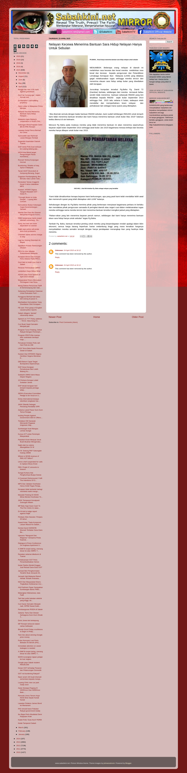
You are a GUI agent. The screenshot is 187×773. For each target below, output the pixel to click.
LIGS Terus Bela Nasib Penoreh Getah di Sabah (30, 349)
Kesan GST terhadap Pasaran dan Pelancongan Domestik (30, 669)
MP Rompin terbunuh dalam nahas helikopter (29, 625)
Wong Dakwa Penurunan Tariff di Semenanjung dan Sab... (30, 287)
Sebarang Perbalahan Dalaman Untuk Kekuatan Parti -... (30, 292)
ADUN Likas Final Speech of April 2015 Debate (29, 276)
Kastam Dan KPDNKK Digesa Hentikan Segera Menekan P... (29, 356)
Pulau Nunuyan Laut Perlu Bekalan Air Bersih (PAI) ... (29, 641)
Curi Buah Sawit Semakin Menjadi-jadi (28, 325)
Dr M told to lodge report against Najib (27, 512)
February (22, 731)
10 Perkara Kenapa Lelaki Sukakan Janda (28, 381)
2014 (18, 739)
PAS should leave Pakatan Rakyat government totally (29, 710)
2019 (18, 60)
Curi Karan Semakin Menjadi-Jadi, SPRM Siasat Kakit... (29, 605)
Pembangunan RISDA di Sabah (30, 609)
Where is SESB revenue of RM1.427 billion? (28, 457)
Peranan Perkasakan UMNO (29, 268)
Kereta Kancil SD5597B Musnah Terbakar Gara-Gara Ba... (30, 530)
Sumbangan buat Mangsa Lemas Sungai (28, 430)
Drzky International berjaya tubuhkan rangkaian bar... (29, 400)
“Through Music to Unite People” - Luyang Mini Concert (27, 199)
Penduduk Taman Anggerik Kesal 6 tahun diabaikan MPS (28, 184)
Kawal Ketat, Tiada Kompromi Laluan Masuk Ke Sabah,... (29, 523)
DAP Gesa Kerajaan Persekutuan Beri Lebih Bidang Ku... (28, 369)
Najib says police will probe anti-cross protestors (28, 230)
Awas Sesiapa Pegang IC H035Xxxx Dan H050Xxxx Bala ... (29, 690)
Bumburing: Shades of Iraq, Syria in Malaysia (28, 167)
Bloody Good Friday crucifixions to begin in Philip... (30, 630)
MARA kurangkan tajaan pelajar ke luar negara (30, 658)
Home (96, 317)
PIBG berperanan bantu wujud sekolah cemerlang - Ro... (30, 219)
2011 (18, 749)
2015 (18, 70)
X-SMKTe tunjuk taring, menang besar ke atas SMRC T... (30, 550)
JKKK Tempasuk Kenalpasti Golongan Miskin (29, 501)
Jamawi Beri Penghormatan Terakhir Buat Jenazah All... (29, 572)
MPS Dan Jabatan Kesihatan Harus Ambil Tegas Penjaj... (29, 485)
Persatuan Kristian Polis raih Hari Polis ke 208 (29, 344)
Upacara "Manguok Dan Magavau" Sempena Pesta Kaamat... (29, 538)
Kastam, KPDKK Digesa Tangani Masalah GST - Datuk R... (28, 192)
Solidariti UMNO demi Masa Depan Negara (29, 376)
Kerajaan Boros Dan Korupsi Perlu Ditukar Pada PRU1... (29, 258)
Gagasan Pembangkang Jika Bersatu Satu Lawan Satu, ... (30, 178)
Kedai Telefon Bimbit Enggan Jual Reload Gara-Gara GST (30, 566)
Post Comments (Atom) (68, 322)
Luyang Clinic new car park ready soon (28, 684)
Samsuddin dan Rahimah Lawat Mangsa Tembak (28, 137)
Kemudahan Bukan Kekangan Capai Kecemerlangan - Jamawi (29, 207)
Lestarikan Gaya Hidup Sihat (29, 271)
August (21, 76)
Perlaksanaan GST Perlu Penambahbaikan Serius (28, 561)
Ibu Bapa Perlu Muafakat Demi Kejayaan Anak (30, 715)
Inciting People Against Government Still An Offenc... (30, 417)
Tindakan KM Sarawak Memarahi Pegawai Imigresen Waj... (27, 423)
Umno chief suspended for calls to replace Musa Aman (30, 463)
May (20, 83)
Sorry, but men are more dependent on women (27, 225)
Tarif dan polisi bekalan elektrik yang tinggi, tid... (30, 599)
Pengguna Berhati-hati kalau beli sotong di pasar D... (29, 298)
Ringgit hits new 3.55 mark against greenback (28, 91)
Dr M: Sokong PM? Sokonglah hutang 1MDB (30, 452)
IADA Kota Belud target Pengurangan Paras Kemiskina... (27, 154)
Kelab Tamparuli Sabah (27, 723)
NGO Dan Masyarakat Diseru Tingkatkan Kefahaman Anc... (30, 583)
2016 (18, 67)
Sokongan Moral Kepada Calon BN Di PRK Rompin (30, 126)
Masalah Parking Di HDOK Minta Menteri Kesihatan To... (30, 496)
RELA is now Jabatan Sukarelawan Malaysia (28, 252)
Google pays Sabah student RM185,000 (29, 664)
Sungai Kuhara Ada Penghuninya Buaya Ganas (29, 474)
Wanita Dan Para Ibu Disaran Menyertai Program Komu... (29, 214)
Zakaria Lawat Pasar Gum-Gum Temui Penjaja (30, 411)
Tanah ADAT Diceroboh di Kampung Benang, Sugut (29, 172)
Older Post (137, 317)
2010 (18, 752)
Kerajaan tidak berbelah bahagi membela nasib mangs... (30, 490)
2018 (18, 63)
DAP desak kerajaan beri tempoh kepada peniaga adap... (28, 388)
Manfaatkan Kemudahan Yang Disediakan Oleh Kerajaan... (30, 303)
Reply (57, 257)
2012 (18, 746)
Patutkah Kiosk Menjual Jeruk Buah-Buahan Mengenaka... (30, 441)
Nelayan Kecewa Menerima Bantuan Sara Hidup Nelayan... (28, 114)
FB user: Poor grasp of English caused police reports (30, 309)
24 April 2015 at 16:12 (72, 250)
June (20, 80)
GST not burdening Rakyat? (29, 674)
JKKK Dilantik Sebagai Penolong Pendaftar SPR (29, 406)
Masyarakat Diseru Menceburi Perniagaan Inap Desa (29, 281)
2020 (18, 56)
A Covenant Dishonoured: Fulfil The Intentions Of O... (30, 479)
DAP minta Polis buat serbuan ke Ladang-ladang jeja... (29, 148)
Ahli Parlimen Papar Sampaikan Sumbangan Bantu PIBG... (30, 588)
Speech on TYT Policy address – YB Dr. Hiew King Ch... (30, 320)
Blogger (128, 763)
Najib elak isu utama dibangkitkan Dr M (26, 446)
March (21, 727)
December (22, 73)
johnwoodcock (109, 763)
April (20, 87)
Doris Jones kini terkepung (28, 620)
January (21, 734)
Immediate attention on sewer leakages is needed (29, 647)
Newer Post (55, 317)
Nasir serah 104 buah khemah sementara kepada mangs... (30, 678)
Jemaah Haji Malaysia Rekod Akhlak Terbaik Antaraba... (29, 577)
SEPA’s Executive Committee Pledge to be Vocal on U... (29, 394)
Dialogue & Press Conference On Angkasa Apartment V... (29, 544)
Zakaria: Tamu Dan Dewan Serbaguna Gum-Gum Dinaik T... (30, 615)
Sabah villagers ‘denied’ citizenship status (27, 314)
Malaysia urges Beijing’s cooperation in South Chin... (30, 120)
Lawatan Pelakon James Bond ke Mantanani (30, 704)
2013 (18, 742)
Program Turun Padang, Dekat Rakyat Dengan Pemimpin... (30, 331)
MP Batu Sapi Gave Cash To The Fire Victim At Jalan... (29, 507)
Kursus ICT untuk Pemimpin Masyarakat (29, 435)
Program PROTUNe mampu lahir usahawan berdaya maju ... (29, 337)
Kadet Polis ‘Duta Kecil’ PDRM (30, 720)
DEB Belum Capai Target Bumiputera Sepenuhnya (28, 363)
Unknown (59, 250)
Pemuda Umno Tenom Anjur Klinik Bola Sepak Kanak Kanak (29, 698)
